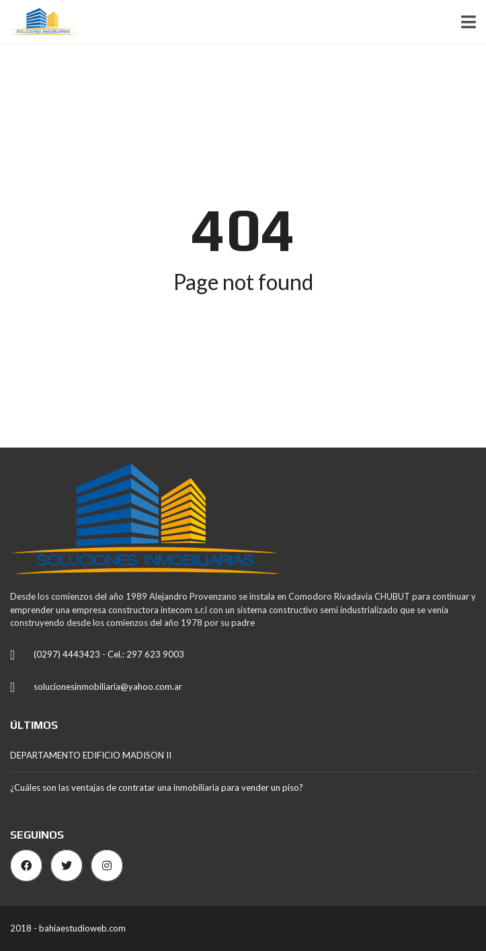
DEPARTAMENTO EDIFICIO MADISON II (90, 755)
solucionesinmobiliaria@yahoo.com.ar (108, 686)
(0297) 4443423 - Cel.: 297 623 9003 (109, 654)
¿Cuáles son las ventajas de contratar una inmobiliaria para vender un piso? (156, 787)
